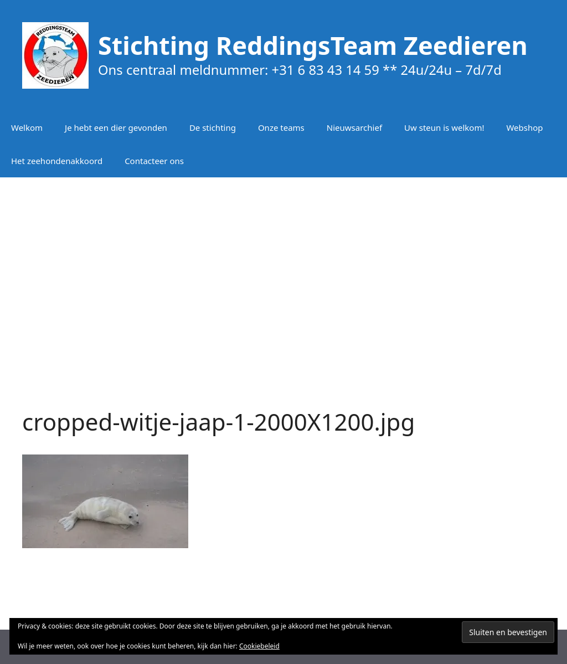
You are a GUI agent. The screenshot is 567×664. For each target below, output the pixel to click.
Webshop (524, 127)
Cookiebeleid (259, 646)
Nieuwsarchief (354, 127)
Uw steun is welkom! (444, 127)
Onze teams (281, 127)
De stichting (212, 127)
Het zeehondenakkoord (56, 160)
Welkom (27, 127)
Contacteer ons (154, 160)
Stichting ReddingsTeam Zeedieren (313, 45)
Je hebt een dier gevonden (116, 127)
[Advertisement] (283, 266)
